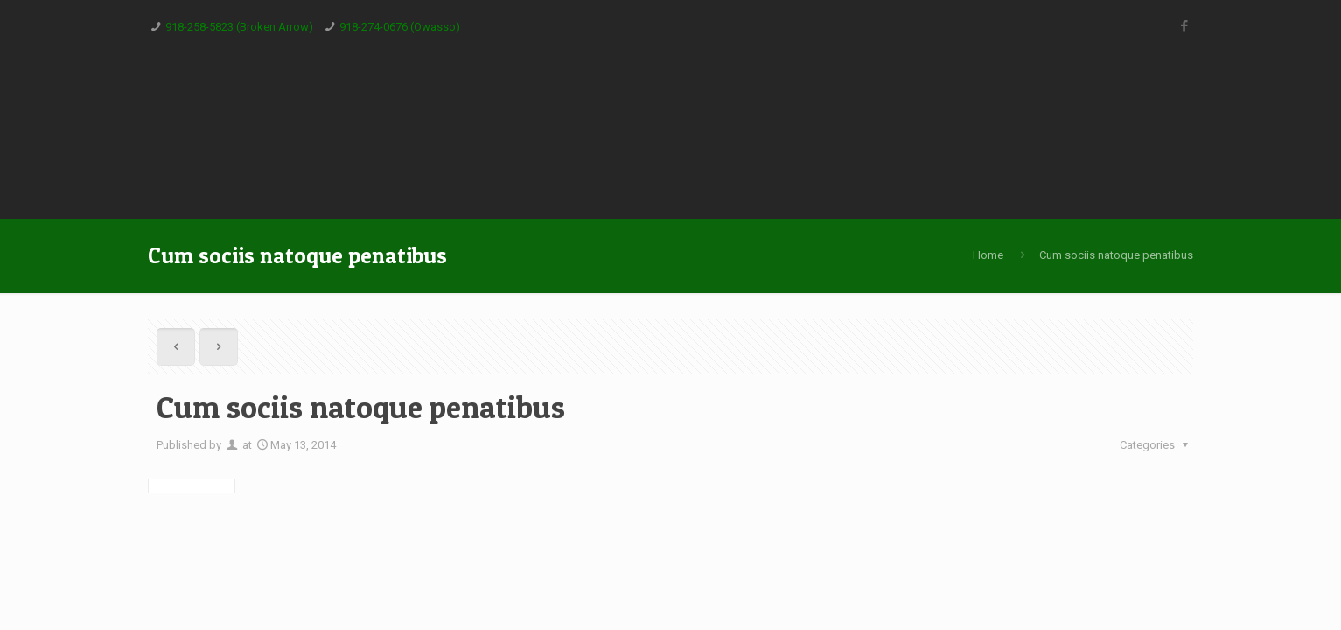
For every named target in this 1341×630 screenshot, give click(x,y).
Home (988, 255)
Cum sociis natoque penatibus (1116, 255)
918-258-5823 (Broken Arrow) (239, 26)
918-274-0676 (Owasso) (399, 26)
